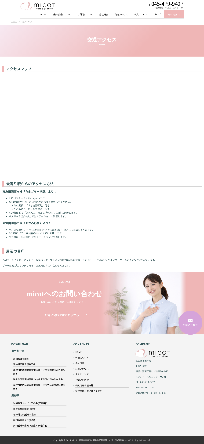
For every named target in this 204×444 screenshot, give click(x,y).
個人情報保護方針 (84, 385)
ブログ (157, 14)
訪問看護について (62, 14)
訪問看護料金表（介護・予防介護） (31, 425)
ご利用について (85, 14)
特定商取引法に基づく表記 (88, 391)
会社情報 (79, 363)
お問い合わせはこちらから (62, 315)
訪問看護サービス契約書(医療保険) (30, 403)
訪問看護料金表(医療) (24, 420)
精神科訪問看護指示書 (24, 364)
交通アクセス (121, 14)
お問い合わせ (173, 14)
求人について (141, 14)
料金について (82, 357)
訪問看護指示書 (21, 358)
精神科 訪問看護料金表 (24, 414)
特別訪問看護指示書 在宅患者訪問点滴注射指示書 (38, 379)
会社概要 (103, 14)
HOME (43, 14)
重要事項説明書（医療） (25, 408)
